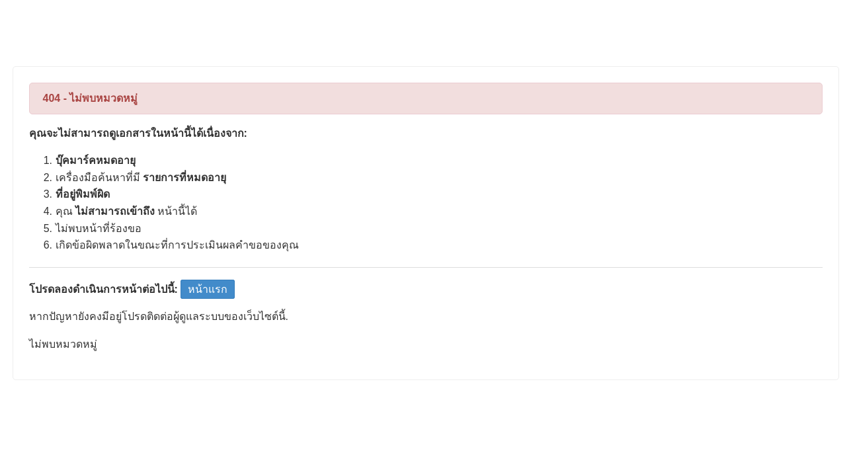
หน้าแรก (207, 289)
